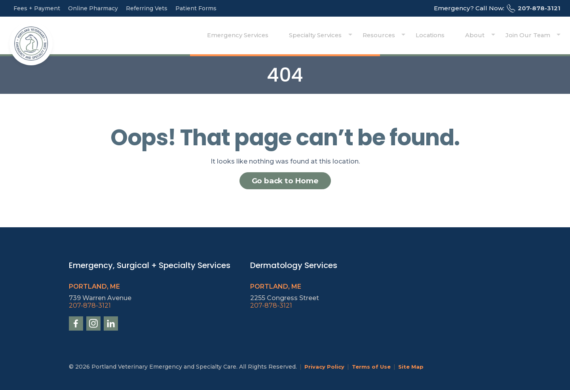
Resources (403, 35)
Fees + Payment (36, 8)
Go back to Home (285, 180)
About (486, 35)
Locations (448, 35)
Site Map (414, 366)
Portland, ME (94, 286)
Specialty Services (345, 35)
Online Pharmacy (93, 8)
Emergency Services (272, 35)
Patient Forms (196, 8)
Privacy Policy (324, 366)
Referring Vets (146, 8)
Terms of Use (373, 366)
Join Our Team (531, 35)
